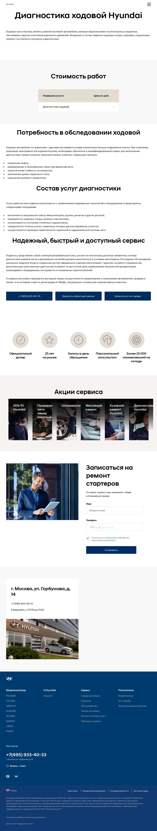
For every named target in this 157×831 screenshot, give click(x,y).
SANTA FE (11, 706)
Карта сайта (73, 791)
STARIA (9, 731)
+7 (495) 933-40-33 (29, 296)
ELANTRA (11, 711)
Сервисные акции (90, 695)
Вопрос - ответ (16, 766)
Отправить (111, 549)
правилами (111, 537)
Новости (48, 695)
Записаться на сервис (127, 296)
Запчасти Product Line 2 (93, 716)
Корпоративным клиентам (132, 706)
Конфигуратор (125, 695)
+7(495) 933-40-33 (26, 754)
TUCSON (10, 700)
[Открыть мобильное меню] (149, 4)
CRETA (9, 726)
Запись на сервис (90, 711)
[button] (9, 678)
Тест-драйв (124, 700)
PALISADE (11, 695)
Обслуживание (89, 706)
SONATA (10, 721)
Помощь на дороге (91, 721)
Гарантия (86, 700)
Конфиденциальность (119, 791)
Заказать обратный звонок (78, 296)
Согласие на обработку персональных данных (26, 817)
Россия (11, 790)
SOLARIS (10, 716)
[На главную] (9, 4)
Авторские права (141, 791)
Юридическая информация (93, 791)
